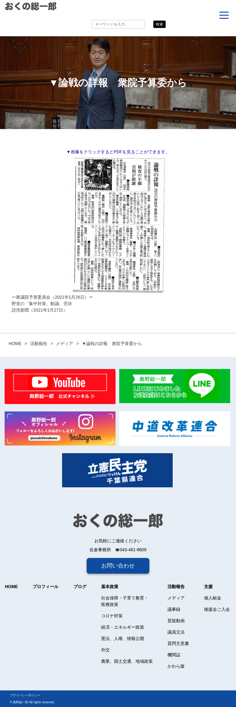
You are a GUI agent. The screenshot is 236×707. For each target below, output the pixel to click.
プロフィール (45, 586)
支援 (208, 586)
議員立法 (176, 632)
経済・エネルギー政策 (122, 627)
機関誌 (173, 654)
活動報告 (176, 586)
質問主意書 (178, 643)
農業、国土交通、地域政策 (127, 661)
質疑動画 (176, 620)
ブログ (79, 586)
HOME (11, 586)
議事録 (173, 609)
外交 (105, 649)
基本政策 (109, 586)
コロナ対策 (112, 615)
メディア (176, 597)
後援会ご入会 (217, 609)
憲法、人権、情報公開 (122, 638)
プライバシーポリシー (25, 695)
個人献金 (212, 597)
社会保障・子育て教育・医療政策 (124, 601)
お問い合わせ (118, 566)
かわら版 (176, 666)
